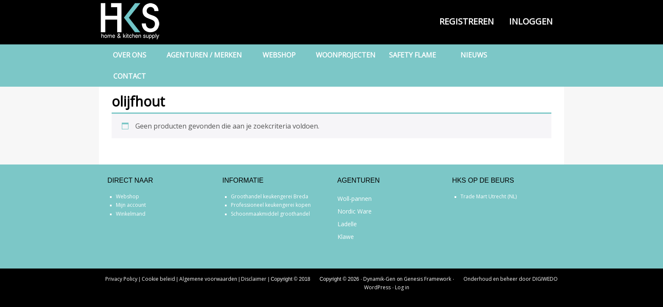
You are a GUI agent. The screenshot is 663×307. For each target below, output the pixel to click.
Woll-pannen (354, 199)
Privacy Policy (121, 278)
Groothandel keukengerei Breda (269, 196)
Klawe (345, 237)
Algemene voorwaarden (208, 278)
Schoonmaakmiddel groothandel (270, 213)
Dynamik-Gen (379, 278)
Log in (402, 287)
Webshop (127, 196)
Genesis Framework (427, 278)
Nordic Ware (354, 211)
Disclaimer (253, 278)
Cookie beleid (158, 278)
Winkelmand (130, 213)
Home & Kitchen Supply (141, 21)
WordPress (377, 287)
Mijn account (131, 204)
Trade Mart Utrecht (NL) (488, 196)
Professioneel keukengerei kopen (271, 204)
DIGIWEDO (545, 278)
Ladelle (347, 224)
